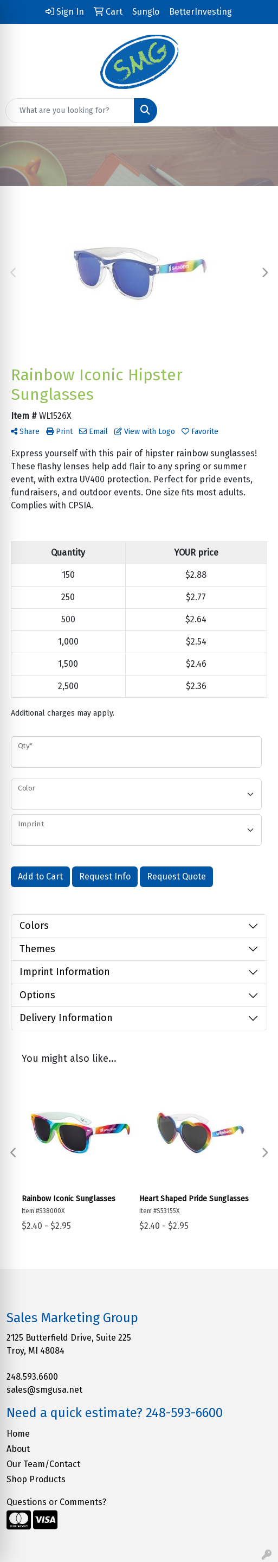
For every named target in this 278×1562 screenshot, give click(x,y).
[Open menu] (256, 111)
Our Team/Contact (43, 1464)
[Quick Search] (69, 110)
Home (18, 1434)
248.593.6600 (32, 1377)
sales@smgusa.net (44, 1390)
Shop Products (36, 1479)
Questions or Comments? (56, 1502)
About (18, 1449)
